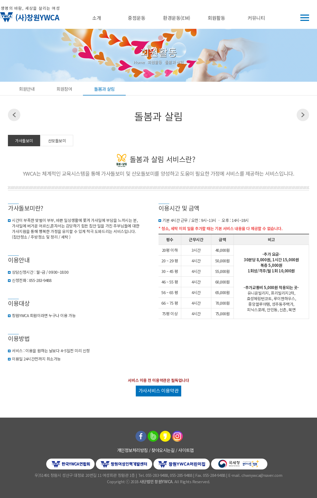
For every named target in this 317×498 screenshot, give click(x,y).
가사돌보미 (24, 140)
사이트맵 (185, 450)
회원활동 (216, 17)
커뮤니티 (256, 17)
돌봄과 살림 (104, 89)
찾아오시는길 (162, 450)
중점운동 (136, 17)
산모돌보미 (57, 140)
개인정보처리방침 (132, 450)
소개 (96, 17)
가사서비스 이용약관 (158, 390)
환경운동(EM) (176, 17)
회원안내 (26, 89)
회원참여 (64, 89)
